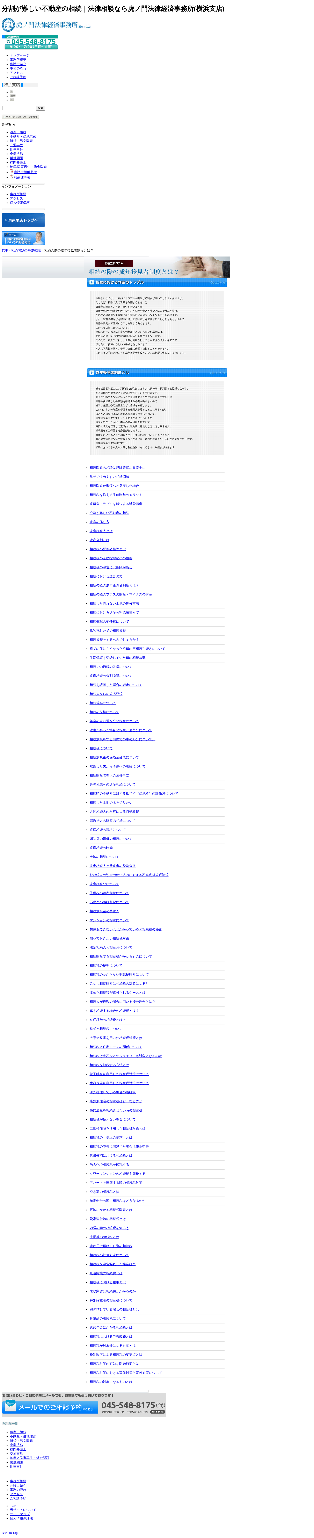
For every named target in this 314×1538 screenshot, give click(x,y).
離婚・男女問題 (21, 141)
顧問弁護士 (18, 162)
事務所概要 (18, 60)
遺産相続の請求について (108, 829)
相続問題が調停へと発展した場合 (114, 486)
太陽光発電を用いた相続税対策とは (116, 1038)
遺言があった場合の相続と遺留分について (121, 730)
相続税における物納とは (108, 1282)
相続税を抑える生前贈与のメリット (116, 495)
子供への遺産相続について (109, 893)
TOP (5, 250)
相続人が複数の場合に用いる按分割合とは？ (122, 1001)
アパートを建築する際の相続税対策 (116, 1182)
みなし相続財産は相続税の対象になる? (118, 983)
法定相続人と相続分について (111, 947)
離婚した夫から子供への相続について (118, 766)
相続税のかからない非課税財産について (119, 974)
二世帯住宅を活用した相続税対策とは (118, 1128)
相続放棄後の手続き (104, 911)
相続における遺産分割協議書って (114, 612)
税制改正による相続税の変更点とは (116, 1354)
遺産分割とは (99, 540)
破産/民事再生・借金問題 (28, 166)
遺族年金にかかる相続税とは (111, 1327)
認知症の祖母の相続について (111, 838)
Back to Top (10, 1533)
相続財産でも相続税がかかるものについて (121, 956)
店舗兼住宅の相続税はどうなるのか (116, 1101)
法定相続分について (104, 884)
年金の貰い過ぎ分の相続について (114, 721)
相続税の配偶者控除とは (108, 549)
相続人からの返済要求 (106, 694)
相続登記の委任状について (109, 621)
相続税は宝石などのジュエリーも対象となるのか (126, 1056)
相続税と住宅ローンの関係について (116, 1047)
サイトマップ (20, 1514)
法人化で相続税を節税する (109, 1164)
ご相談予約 (18, 77)
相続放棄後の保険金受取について (114, 757)
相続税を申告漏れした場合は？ (113, 1264)
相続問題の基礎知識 (26, 250)
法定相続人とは (101, 531)
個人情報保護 (20, 202)
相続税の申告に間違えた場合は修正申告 (119, 1146)
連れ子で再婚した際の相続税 (111, 1246)
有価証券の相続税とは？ (108, 1019)
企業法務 (16, 154)
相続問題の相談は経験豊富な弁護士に (118, 467)
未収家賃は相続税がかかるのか (113, 1291)
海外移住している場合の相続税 (113, 1092)
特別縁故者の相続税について (111, 1300)
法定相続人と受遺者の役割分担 (113, 866)
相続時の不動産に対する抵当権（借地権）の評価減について (134, 793)
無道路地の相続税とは (106, 1273)
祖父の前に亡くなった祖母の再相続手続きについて (127, 648)
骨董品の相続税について (108, 1318)
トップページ (20, 55)
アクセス (16, 72)
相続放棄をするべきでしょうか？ (114, 639)
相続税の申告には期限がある (111, 567)
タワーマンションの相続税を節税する (118, 1173)
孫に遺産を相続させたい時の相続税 (116, 1110)
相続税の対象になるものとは (111, 1382)
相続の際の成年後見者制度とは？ (114, 585)
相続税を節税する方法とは (109, 1065)
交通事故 (16, 145)
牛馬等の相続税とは (104, 1237)
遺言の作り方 (99, 522)
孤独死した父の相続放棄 (108, 630)
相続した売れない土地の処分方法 (114, 603)
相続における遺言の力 (106, 576)
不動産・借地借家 (23, 136)
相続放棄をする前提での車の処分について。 (122, 739)
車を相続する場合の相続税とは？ (114, 1010)
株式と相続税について (106, 1029)
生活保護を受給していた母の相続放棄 (118, 657)
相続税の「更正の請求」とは (111, 1137)
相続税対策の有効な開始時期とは (114, 1363)
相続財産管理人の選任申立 (109, 775)
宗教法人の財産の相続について (113, 820)
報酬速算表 (22, 177)
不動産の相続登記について (109, 902)
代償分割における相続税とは (111, 1155)
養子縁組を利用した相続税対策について (119, 1074)
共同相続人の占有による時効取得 (114, 811)
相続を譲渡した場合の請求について (116, 685)
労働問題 (16, 158)
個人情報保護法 (21, 1518)
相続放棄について (103, 703)
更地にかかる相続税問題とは (111, 1210)
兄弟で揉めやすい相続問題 (109, 476)
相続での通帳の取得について (111, 667)
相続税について (101, 748)
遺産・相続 (18, 132)
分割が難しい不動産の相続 (109, 513)
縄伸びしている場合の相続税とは (114, 1309)
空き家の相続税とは (104, 1191)
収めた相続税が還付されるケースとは (118, 992)
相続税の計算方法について (109, 1255)
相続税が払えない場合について (113, 1119)
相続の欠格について (104, 712)
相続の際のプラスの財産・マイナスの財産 (121, 594)
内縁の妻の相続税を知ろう (109, 1228)
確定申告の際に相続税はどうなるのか (118, 1201)
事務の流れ (18, 68)
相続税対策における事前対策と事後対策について (126, 1372)
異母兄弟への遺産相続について (113, 784)
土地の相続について (104, 857)
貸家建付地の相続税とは (108, 1219)
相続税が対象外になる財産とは (113, 1345)
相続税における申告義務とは (111, 1336)
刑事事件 (16, 149)
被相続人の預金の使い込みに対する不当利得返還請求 (129, 875)
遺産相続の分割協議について (111, 676)
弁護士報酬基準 (25, 172)
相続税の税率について (106, 965)
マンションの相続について (109, 920)
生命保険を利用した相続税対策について (119, 1083)
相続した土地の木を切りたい (111, 802)
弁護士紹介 (18, 64)
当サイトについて (23, 1509)
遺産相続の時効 (101, 848)
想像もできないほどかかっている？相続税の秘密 (126, 929)
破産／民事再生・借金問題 (29, 1458)
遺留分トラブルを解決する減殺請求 (116, 504)
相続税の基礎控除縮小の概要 (111, 558)
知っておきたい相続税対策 (109, 938)
